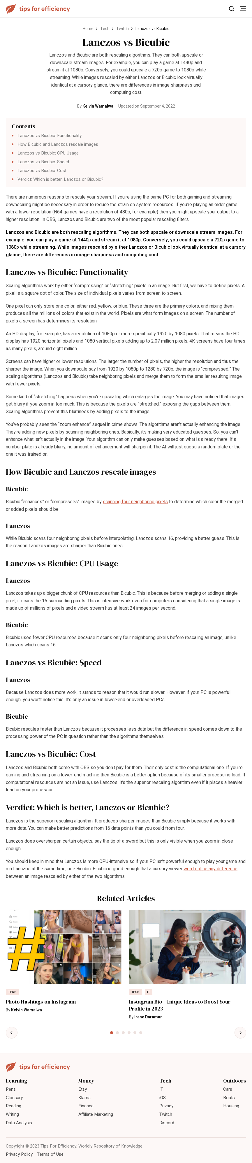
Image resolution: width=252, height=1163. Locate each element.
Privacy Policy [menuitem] (19, 1154)
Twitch (122, 29)
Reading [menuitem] (13, 1106)
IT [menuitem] (161, 1089)
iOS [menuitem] (162, 1097)
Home (88, 29)
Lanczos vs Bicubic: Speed (43, 162)
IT (148, 992)
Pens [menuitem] (11, 1089)
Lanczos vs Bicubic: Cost (41, 170)
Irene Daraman (148, 1017)
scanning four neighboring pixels (135, 501)
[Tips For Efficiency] (38, 9)
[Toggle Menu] (243, 9)
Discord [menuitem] (166, 1123)
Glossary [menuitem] (14, 1097)
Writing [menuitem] (12, 1114)
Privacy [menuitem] (166, 1106)
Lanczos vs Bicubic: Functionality (49, 135)
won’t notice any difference (210, 868)
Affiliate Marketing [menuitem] (95, 1114)
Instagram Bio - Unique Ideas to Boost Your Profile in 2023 (179, 1005)
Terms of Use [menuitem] (50, 1154)
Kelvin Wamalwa (97, 106)
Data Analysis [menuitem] (19, 1123)
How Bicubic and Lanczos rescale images (57, 144)
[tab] (111, 1032)
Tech (105, 29)
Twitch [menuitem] (165, 1114)
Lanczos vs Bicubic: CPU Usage (48, 153)
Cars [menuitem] (227, 1089)
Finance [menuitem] (86, 1106)
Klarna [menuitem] (84, 1097)
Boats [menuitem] (229, 1097)
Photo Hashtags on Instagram (41, 1001)
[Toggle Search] (232, 9)
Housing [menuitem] (231, 1106)
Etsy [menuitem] (82, 1089)
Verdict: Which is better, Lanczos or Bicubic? (60, 179)
